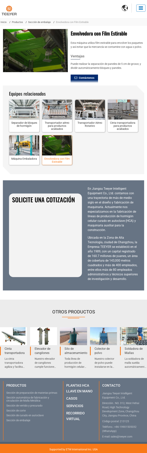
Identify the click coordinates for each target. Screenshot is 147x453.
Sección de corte (16, 410)
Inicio (4, 22)
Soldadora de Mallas (134, 351)
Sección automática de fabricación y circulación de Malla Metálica (27, 399)
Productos (17, 22)
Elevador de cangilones (42, 351)
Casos (71, 398)
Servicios (74, 406)
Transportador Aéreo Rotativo (90, 124)
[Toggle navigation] (140, 8)
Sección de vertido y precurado (24, 405)
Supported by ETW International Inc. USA (73, 449)
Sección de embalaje (39, 22)
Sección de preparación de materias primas (31, 392)
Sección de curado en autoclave (25, 415)
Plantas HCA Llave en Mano (79, 388)
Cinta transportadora (15, 351)
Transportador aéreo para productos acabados (57, 125)
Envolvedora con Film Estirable (57, 160)
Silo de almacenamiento (76, 351)
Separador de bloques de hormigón (24, 124)
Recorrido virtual (75, 416)
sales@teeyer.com (121, 436)
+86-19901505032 (125, 427)
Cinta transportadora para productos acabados (122, 125)
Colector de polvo (102, 351)
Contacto (111, 385)
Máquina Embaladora (24, 158)
